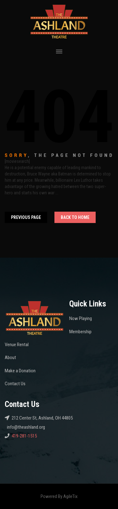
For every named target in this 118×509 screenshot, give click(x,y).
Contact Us (15, 383)
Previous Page (26, 217)
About (10, 357)
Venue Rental (17, 344)
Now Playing (80, 318)
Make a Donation (20, 371)
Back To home (75, 217)
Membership (80, 332)
